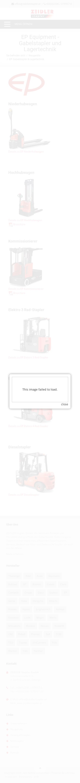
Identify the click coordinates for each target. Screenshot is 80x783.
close (64, 369)
